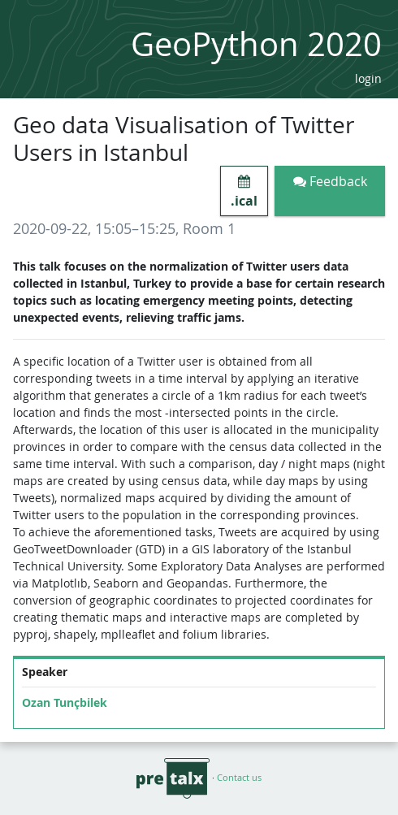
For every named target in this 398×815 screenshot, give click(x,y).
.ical (244, 192)
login (368, 78)
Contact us (239, 777)
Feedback (330, 181)
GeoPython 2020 (256, 44)
